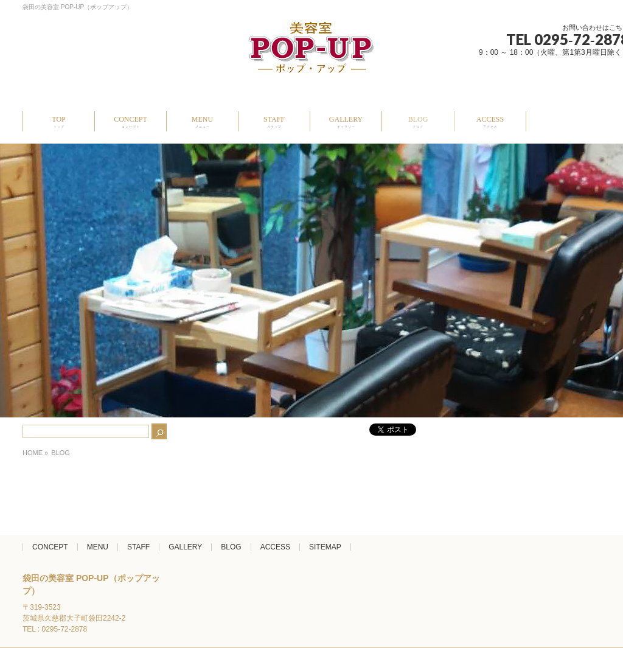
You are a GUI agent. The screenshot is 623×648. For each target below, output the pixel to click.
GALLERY (185, 547)
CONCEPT (50, 547)
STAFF (138, 547)
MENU (97, 547)
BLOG (231, 547)
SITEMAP (325, 547)
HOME (33, 452)
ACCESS (275, 547)
